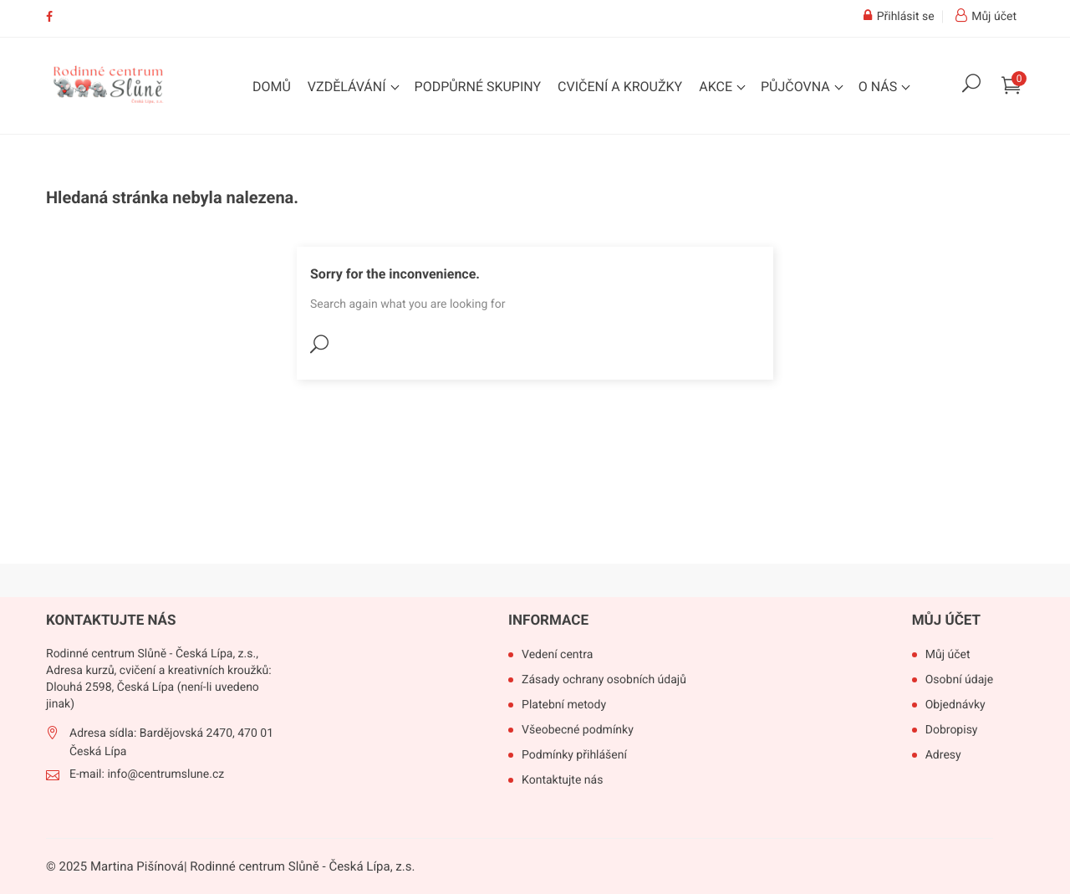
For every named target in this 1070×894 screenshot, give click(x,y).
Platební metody (564, 705)
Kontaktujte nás (562, 780)
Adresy (943, 755)
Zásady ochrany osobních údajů (604, 680)
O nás (879, 87)
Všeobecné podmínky (578, 730)
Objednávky (955, 705)
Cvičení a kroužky (620, 87)
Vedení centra (557, 655)
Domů (271, 87)
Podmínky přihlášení (574, 755)
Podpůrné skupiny (478, 87)
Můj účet (946, 620)
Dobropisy (951, 730)
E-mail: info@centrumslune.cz (146, 774)
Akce (717, 87)
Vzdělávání (349, 87)
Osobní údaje (959, 680)
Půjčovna (797, 87)
